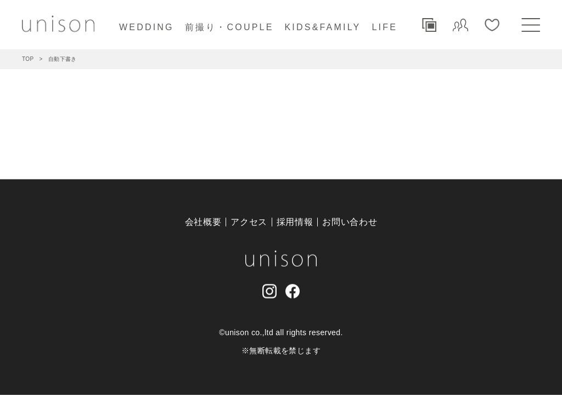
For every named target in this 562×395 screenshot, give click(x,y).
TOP (28, 59)
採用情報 (295, 222)
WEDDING (146, 27)
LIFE (384, 27)
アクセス (249, 222)
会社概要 (203, 222)
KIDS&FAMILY (323, 27)
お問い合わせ (349, 222)
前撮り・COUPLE (229, 27)
